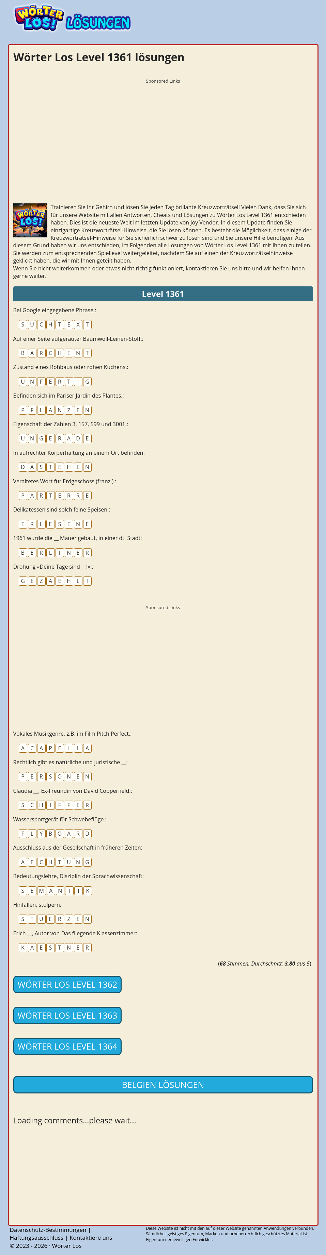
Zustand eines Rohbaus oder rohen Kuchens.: (70, 367)
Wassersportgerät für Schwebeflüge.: (60, 819)
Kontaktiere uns (90, 1237)
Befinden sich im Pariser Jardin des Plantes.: (68, 395)
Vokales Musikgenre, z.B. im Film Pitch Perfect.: (72, 733)
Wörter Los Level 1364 (68, 1046)
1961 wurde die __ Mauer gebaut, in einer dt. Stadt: (77, 538)
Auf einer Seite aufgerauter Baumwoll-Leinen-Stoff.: (78, 338)
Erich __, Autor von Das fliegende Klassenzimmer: (75, 933)
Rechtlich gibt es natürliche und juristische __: (70, 762)
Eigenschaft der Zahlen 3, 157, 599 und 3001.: (70, 424)
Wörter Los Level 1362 (68, 984)
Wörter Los (66, 1246)
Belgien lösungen (163, 1084)
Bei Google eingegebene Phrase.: (54, 310)
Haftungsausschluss (37, 1237)
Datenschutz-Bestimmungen (48, 1230)
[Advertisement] (163, 134)
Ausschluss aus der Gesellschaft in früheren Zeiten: (77, 847)
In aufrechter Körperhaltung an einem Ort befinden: (79, 452)
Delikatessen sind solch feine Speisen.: (61, 509)
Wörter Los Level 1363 (68, 1015)
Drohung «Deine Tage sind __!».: (53, 566)
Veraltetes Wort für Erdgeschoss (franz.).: (65, 481)
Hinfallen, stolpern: (37, 904)
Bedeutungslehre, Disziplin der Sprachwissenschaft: (78, 876)
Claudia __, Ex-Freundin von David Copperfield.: (72, 790)
